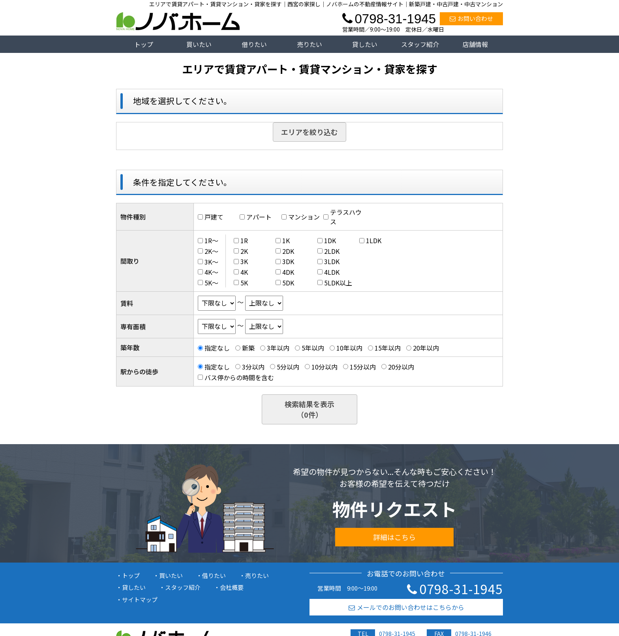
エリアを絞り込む (309, 132)
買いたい (199, 44)
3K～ (211, 261)
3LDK (332, 261)
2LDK (332, 251)
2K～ (211, 251)
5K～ (211, 282)
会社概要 (232, 587)
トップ (143, 44)
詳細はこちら (394, 537)
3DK (288, 261)
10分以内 (324, 366)
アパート (259, 216)
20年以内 (426, 348)
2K (244, 251)
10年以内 (349, 348)
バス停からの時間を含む (239, 377)
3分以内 (253, 366)
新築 (248, 348)
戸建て (213, 216)
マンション (304, 216)
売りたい (309, 44)
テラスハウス (346, 216)
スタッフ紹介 (420, 44)
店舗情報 (475, 44)
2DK (288, 251)
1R (244, 240)
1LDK (373, 240)
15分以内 (363, 366)
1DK (330, 240)
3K (244, 261)
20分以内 (401, 366)
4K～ (211, 272)
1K (286, 240)
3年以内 (278, 348)
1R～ (211, 240)
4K (244, 272)
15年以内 (388, 348)
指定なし (217, 348)
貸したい (364, 44)
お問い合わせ (471, 18)
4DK (288, 272)
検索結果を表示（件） (309, 409)
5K (244, 282)
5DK (288, 282)
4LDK (332, 272)
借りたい (254, 44)
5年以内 (313, 348)
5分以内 (288, 366)
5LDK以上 (338, 282)
